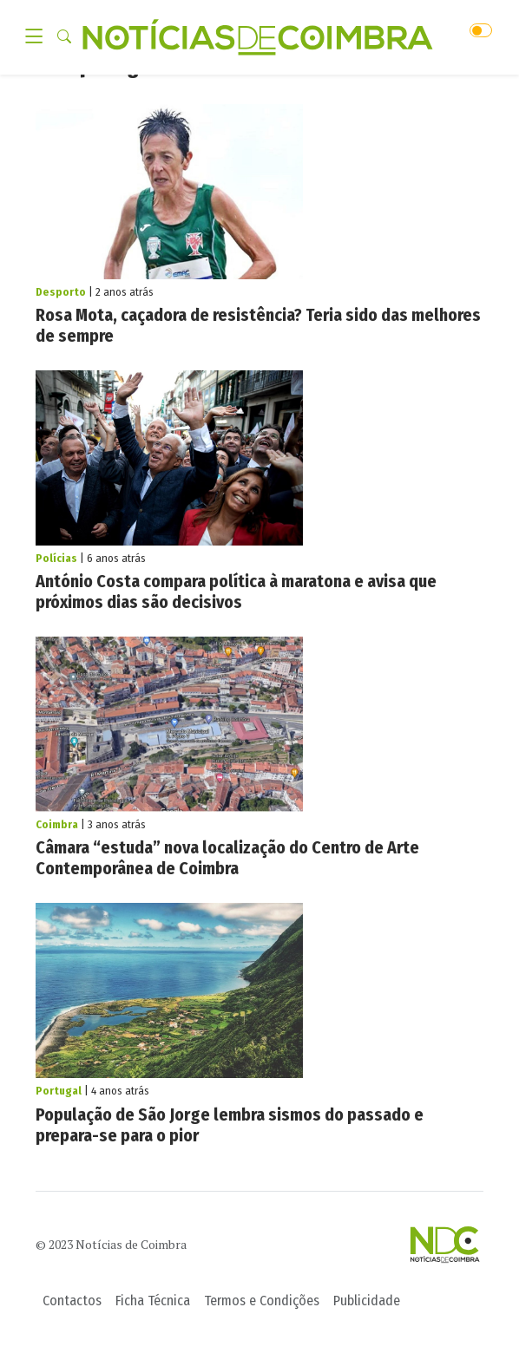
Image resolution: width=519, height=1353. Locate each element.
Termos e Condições (261, 1300)
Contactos (72, 1300)
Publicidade (366, 1300)
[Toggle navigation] (39, 37)
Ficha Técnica (152, 1300)
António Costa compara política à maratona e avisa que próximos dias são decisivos (236, 591)
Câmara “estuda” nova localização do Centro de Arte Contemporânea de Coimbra (227, 858)
